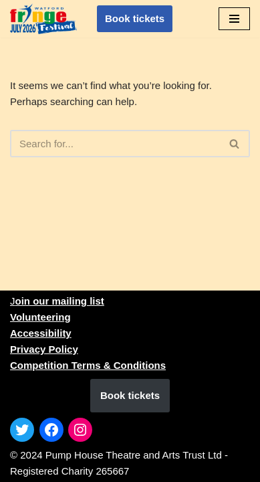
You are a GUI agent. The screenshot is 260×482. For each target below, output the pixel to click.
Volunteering (40, 317)
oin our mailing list (59, 301)
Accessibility (41, 333)
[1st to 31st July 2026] (43, 18)
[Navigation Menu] (234, 18)
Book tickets (134, 18)
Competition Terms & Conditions (88, 365)
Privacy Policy (44, 349)
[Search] (115, 143)
